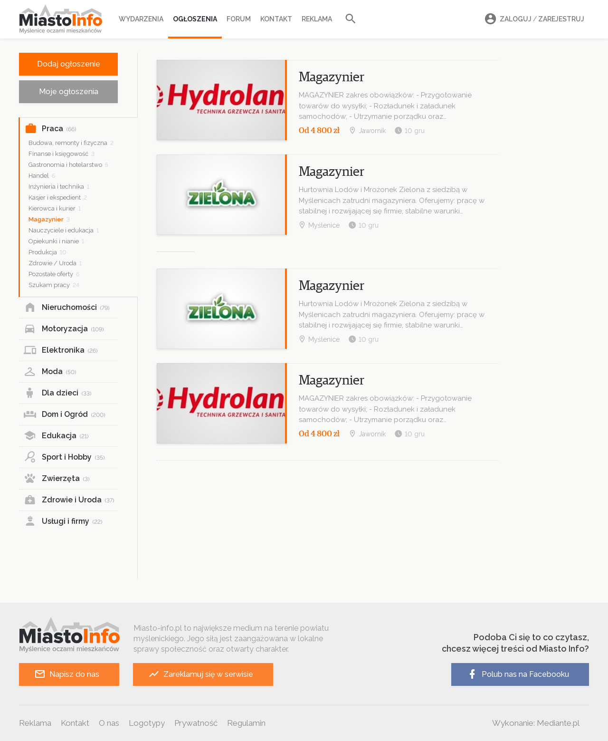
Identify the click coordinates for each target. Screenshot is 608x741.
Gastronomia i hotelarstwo (68, 164)
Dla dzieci (57, 393)
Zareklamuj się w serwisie (200, 674)
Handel (41, 175)
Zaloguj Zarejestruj (533, 19)
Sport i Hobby (64, 457)
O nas (109, 723)
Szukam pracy (53, 285)
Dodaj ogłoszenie (68, 63)
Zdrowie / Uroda (55, 263)
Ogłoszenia (195, 19)
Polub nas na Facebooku (517, 674)
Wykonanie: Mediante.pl (536, 723)
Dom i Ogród (64, 414)
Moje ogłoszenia (68, 91)
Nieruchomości (66, 307)
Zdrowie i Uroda (69, 500)
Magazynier (49, 219)
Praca (50, 129)
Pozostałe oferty (53, 274)
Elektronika (60, 350)
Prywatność (196, 723)
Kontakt (276, 19)
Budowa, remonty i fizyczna (71, 142)
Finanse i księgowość (61, 153)
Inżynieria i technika (58, 186)
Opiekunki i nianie (56, 241)
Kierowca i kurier (54, 208)
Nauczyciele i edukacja (63, 230)
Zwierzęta (56, 479)
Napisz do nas (66, 674)
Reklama (317, 19)
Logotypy (147, 723)
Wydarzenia (141, 19)
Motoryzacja (64, 329)
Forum (239, 19)
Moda (50, 372)
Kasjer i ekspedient (57, 197)
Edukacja (56, 436)
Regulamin (246, 723)
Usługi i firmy (63, 521)
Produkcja (47, 252)
